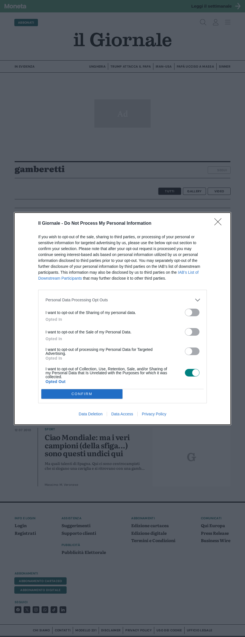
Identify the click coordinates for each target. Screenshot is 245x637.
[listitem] (122, 300)
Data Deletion (91, 414)
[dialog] (122, 319)
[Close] (219, 223)
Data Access (122, 414)
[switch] (192, 312)
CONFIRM (81, 393)
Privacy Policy (154, 414)
